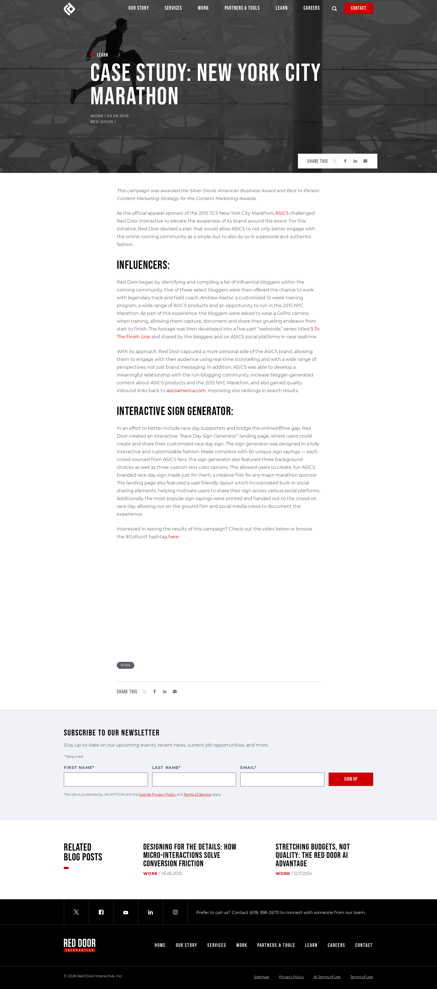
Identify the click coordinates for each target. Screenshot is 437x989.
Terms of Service (197, 794)
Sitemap (261, 976)
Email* (282, 776)
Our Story (138, 9)
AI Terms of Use (327, 976)
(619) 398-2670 (264, 912)
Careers (311, 9)
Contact (358, 8)
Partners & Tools (242, 9)
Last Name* (194, 776)
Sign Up (351, 779)
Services (173, 9)
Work (203, 9)
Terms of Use (361, 976)
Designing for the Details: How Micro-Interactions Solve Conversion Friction (190, 855)
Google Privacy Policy (157, 794)
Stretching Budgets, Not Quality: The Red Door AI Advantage (313, 855)
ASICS (282, 213)
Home (160, 945)
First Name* (106, 776)
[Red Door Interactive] (69, 9)
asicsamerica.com (186, 390)
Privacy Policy (291, 976)
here (173, 536)
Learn (281, 9)
